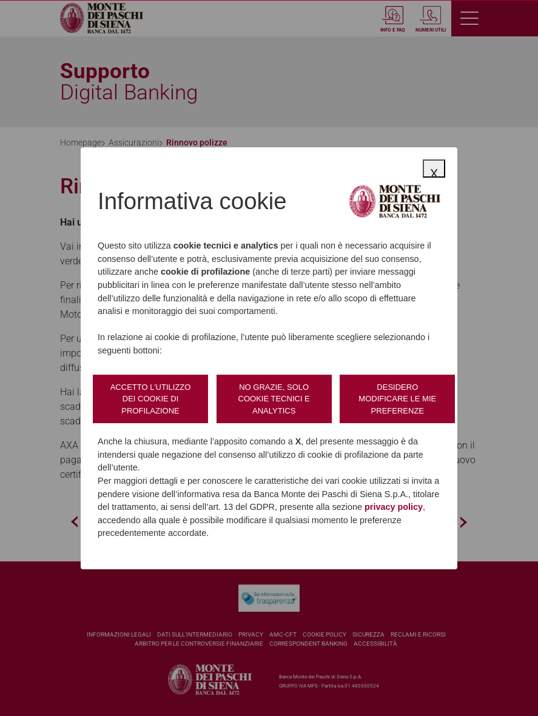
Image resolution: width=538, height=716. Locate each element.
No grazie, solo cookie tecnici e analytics (274, 399)
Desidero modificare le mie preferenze (397, 399)
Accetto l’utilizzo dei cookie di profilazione (150, 399)
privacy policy (394, 507)
